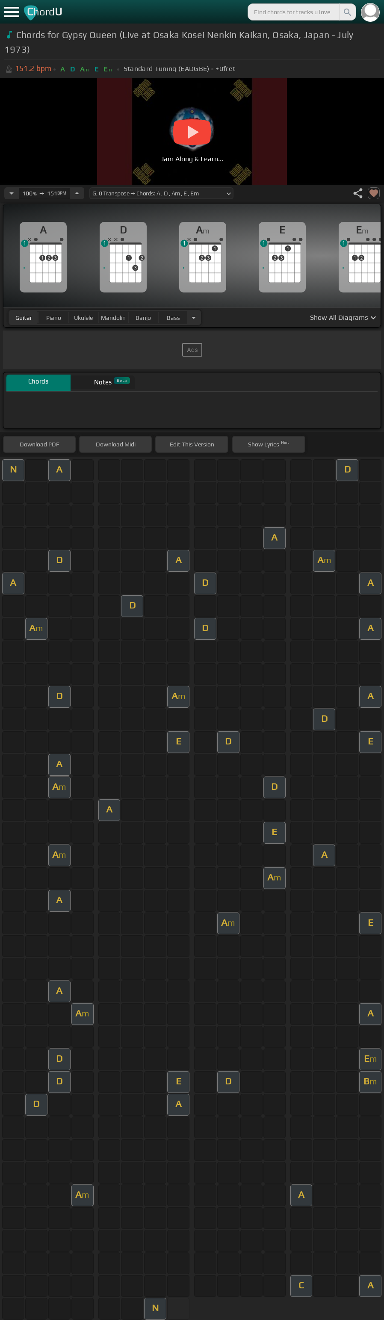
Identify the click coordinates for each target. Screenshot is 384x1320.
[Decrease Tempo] (11, 193)
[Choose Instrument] (193, 317)
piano (53, 317)
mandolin (113, 317)
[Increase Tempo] (77, 193)
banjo (143, 317)
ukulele (83, 317)
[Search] (346, 12)
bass (173, 317)
